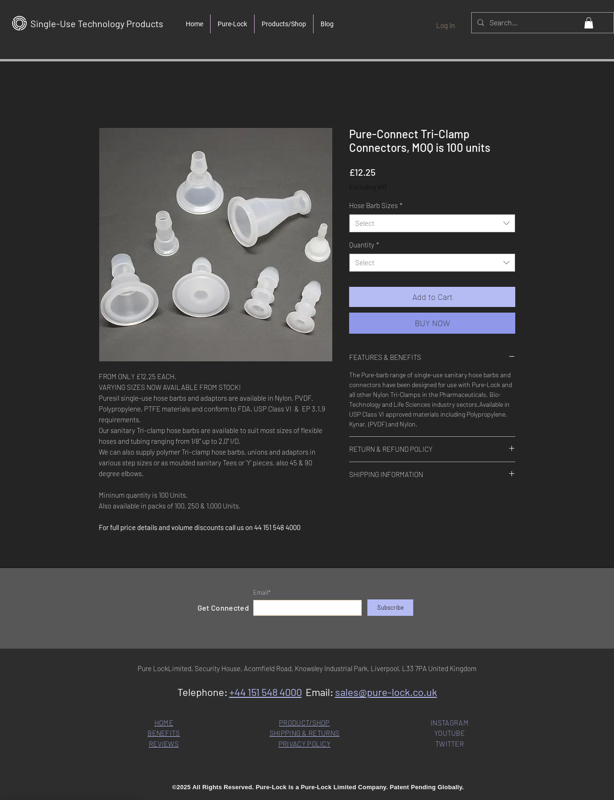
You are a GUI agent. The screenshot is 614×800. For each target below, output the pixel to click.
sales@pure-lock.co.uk (386, 692)
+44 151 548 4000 (265, 692)
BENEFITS (163, 733)
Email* (261, 593)
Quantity (364, 244)
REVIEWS (164, 744)
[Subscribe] (390, 607)
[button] (588, 23)
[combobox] (432, 223)
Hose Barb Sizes (375, 205)
